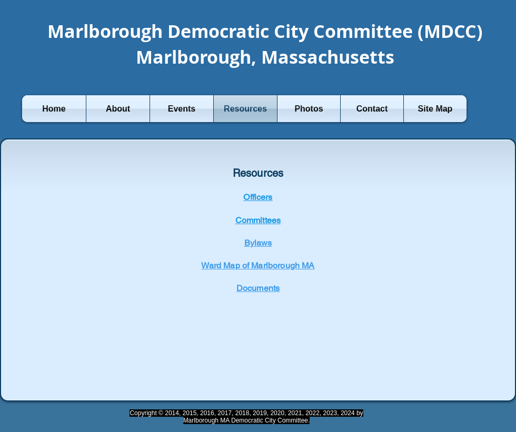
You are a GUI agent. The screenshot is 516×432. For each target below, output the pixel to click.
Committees (258, 220)
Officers (257, 197)
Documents (258, 288)
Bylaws (258, 243)
